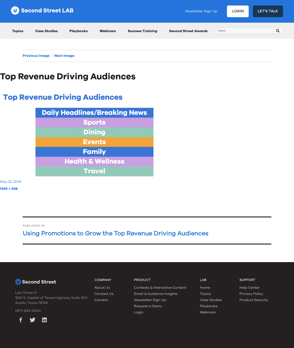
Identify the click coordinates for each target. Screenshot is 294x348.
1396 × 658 (9, 188)
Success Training (142, 31)
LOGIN (238, 11)
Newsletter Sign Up (201, 11)
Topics (17, 31)
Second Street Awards (188, 31)
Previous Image (36, 55)
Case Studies (46, 31)
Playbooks (78, 31)
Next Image (64, 55)
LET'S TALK (268, 11)
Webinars (108, 31)
